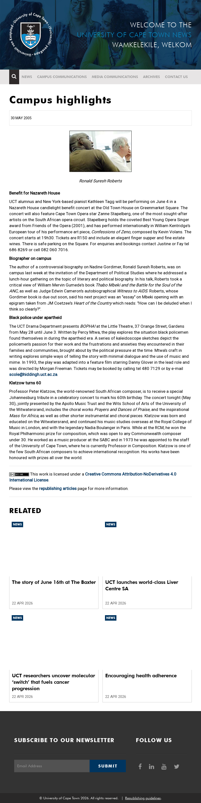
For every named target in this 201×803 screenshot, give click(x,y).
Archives (151, 77)
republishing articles (58, 488)
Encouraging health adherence (141, 676)
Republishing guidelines (143, 798)
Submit (107, 765)
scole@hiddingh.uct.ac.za (33, 374)
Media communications (115, 77)
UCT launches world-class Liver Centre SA (141, 585)
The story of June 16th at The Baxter (54, 582)
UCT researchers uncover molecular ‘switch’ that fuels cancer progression (53, 682)
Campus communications (62, 77)
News (27, 77)
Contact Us (176, 77)
